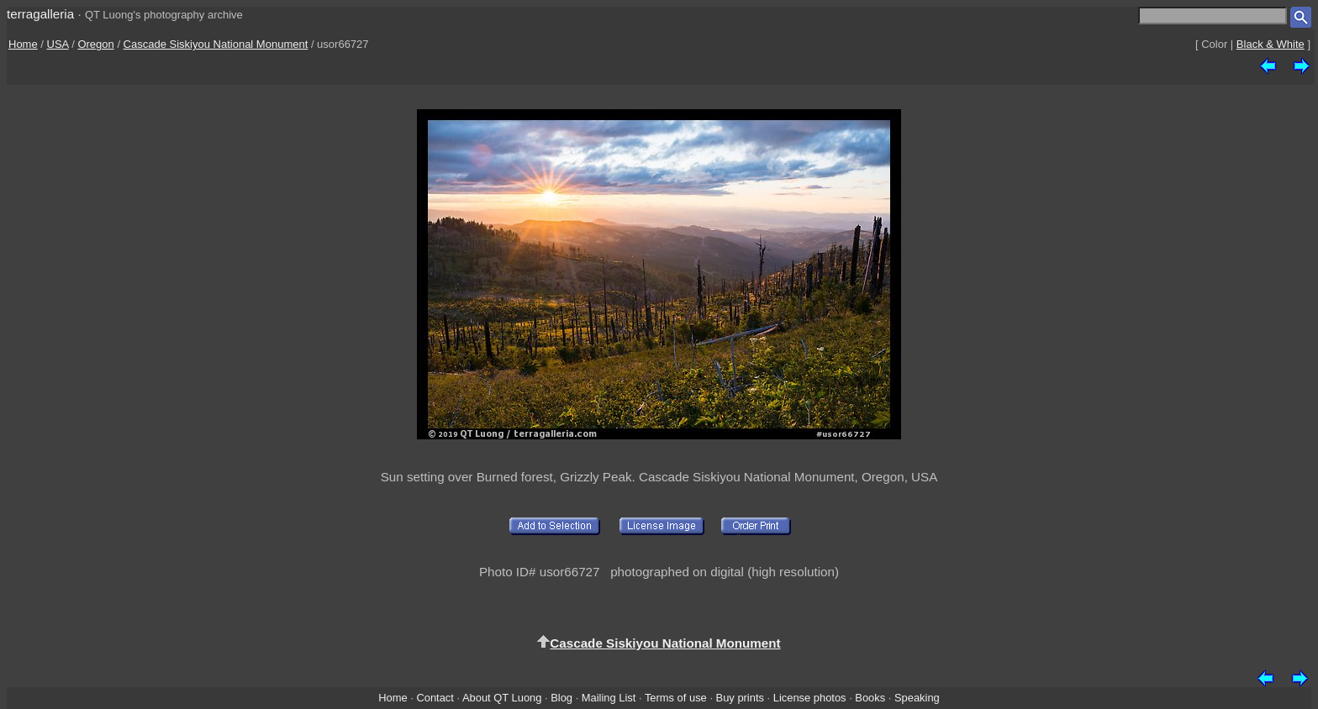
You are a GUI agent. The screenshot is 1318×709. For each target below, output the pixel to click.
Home (23, 44)
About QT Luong (501, 697)
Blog (561, 697)
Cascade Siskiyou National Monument (216, 44)
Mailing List (609, 697)
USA (58, 44)
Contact (434, 697)
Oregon (95, 44)
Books (870, 697)
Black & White (1270, 44)
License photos (809, 697)
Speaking (917, 697)
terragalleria (40, 14)
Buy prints (740, 697)
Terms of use (676, 697)
